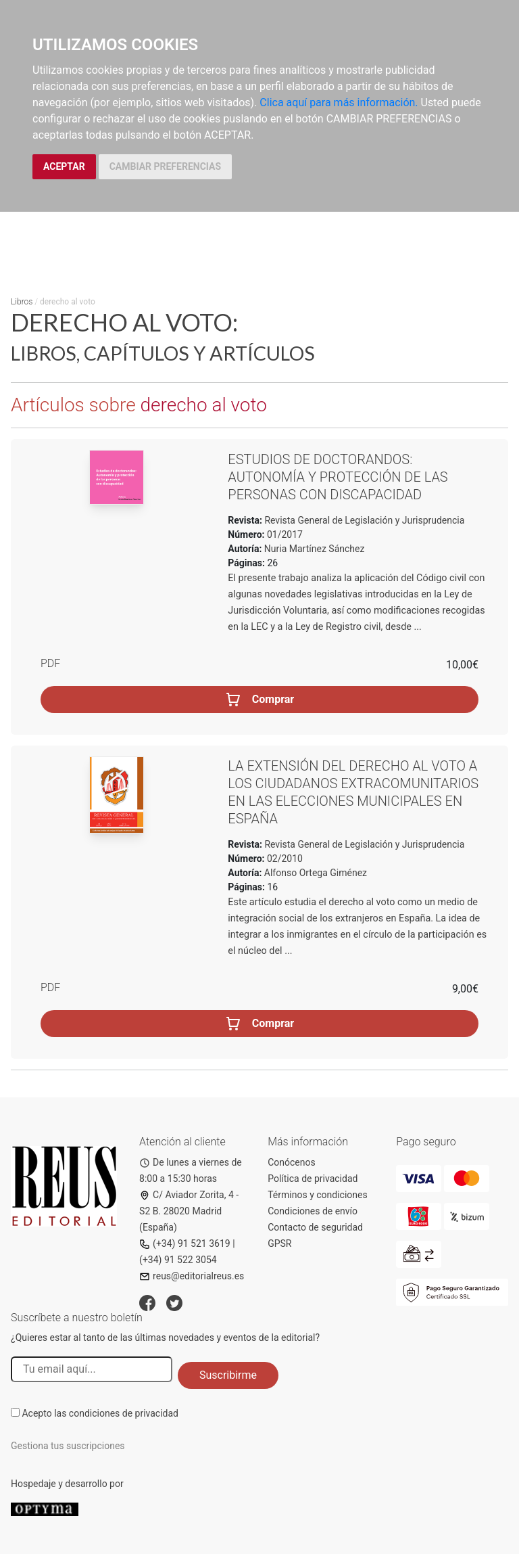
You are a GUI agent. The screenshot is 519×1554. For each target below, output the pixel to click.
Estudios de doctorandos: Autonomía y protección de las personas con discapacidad (337, 477)
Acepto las (100, 1413)
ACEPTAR (64, 166)
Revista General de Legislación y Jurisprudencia (363, 520)
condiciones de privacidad (123, 1413)
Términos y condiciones (317, 1194)
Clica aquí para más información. (339, 102)
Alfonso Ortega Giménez (315, 872)
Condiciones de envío (312, 1211)
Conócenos (292, 1162)
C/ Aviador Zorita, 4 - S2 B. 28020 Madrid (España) (189, 1211)
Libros (21, 301)
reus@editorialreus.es (191, 1276)
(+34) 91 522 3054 (178, 1259)
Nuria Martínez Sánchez (314, 548)
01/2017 (284, 534)
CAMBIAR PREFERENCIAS (165, 166)
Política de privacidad (312, 1178)
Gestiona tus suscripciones (68, 1445)
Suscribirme (228, 1375)
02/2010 (284, 858)
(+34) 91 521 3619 (184, 1243)
